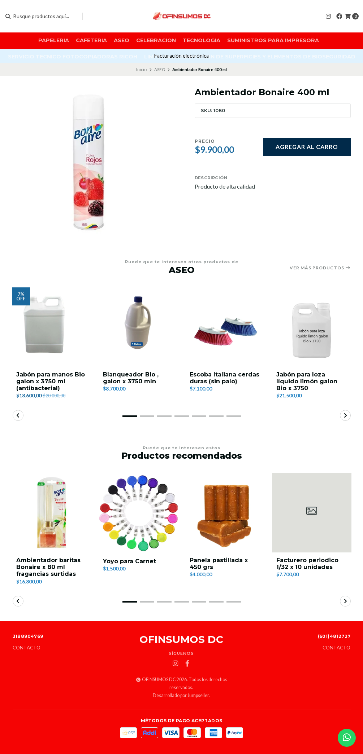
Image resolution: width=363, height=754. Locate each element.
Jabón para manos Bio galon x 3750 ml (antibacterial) (50, 381)
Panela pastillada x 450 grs (219, 563)
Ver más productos (320, 268)
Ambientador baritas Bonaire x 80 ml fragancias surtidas (48, 567)
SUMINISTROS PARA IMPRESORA (273, 40)
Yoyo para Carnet (129, 561)
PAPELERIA (53, 40)
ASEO (121, 40)
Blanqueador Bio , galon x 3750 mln (131, 378)
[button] (129, 416)
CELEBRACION (156, 40)
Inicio (141, 69)
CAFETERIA (91, 40)
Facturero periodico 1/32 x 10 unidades (307, 563)
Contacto (26, 648)
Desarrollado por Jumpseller (181, 695)
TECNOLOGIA (201, 40)
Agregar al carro (307, 146)
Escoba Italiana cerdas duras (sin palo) (224, 378)
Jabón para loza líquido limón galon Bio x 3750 (306, 381)
